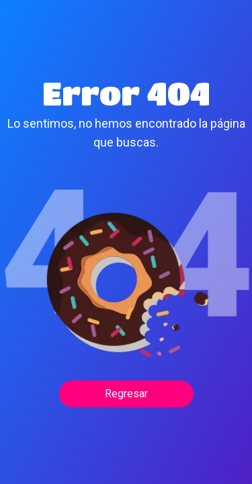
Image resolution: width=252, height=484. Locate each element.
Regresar (126, 393)
